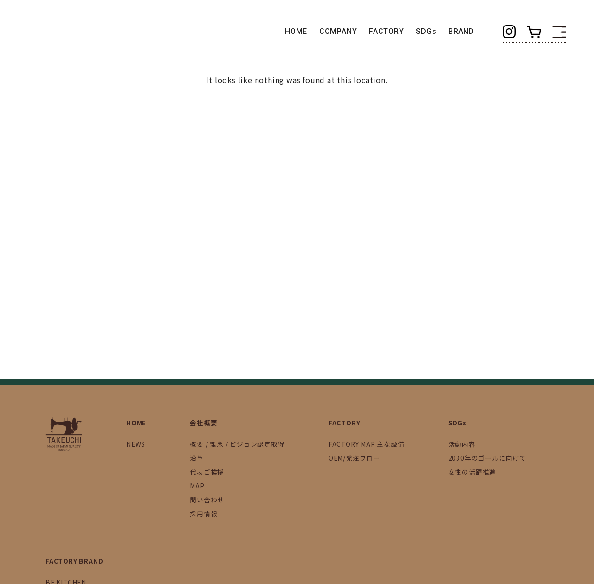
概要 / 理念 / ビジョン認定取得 (237, 444)
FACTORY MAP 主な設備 (367, 444)
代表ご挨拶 (207, 471)
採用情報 (203, 513)
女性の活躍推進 (472, 471)
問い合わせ (207, 499)
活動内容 (462, 444)
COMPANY (338, 31)
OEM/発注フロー (354, 457)
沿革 (197, 457)
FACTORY (386, 31)
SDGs (426, 31)
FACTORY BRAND (74, 560)
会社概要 (203, 422)
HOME (296, 31)
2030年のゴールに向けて (487, 457)
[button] (559, 31)
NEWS (135, 444)
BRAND (461, 31)
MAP (197, 485)
